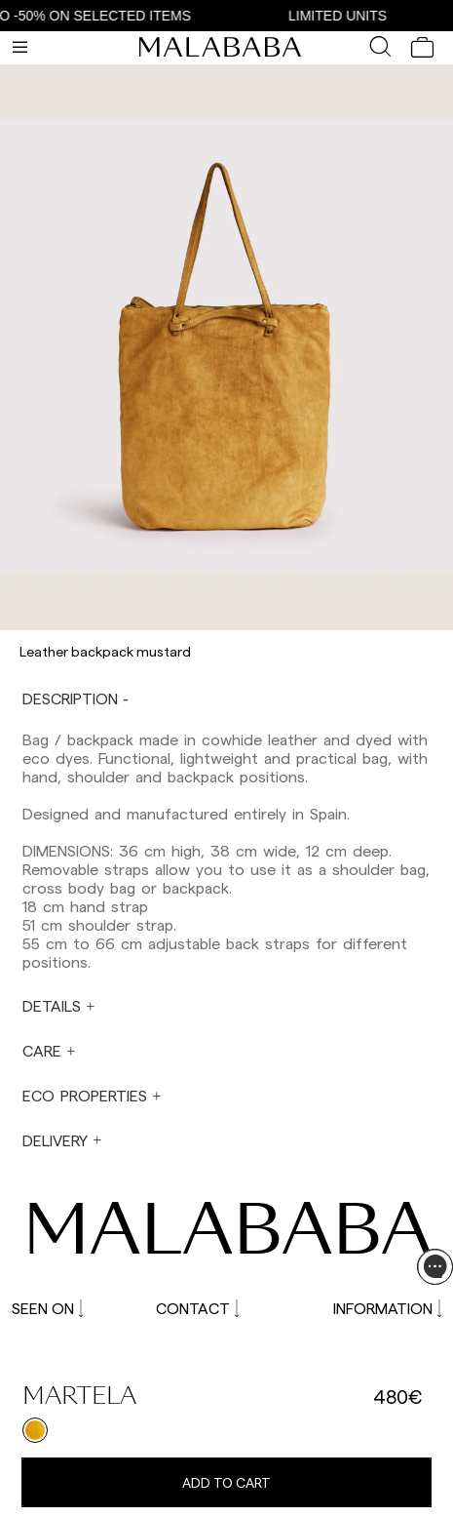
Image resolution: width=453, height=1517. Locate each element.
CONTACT (197, 1307)
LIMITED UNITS (342, 15)
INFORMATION (387, 1307)
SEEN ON (47, 1307)
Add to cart (226, 1482)
